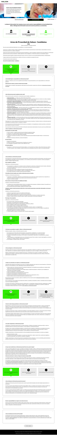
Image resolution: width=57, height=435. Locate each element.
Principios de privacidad (19, 19)
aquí (44, 359)
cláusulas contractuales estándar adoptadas (14, 362)
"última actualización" (13, 418)
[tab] (11, 69)
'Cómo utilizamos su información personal (29, 285)
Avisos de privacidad (35, 19)
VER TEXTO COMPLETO (28, 426)
